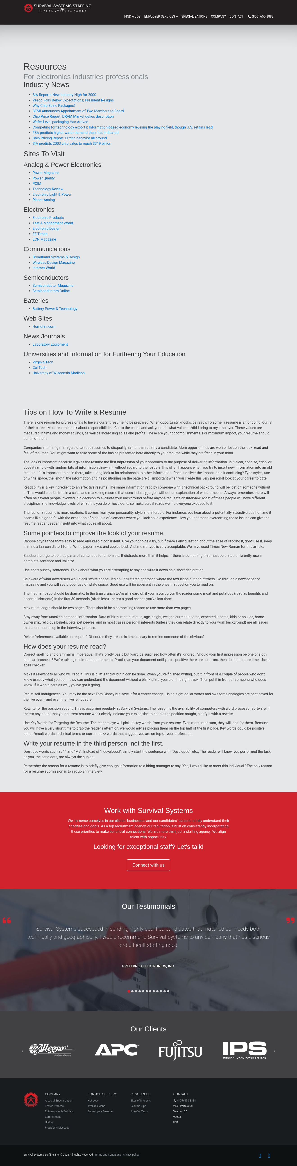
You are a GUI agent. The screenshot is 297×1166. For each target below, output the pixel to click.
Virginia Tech (43, 362)
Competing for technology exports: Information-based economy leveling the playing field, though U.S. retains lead (123, 127)
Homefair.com (44, 326)
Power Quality (44, 178)
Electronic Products (48, 218)
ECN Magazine (44, 239)
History (49, 1122)
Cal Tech (39, 367)
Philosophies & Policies (59, 1111)
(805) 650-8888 (186, 1100)
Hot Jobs (93, 1100)
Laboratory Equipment (50, 344)
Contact (236, 16)
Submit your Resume (100, 1111)
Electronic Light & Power (52, 194)
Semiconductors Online (51, 291)
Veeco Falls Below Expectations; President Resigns (73, 100)
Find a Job (132, 16)
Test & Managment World (53, 223)
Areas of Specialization (59, 1100)
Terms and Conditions (108, 1154)
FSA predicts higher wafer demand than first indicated (75, 133)
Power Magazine (46, 173)
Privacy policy (131, 1154)
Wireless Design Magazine (54, 262)
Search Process (54, 1106)
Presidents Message (57, 1127)
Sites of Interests (141, 1100)
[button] (22, 1050)
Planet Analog (44, 200)
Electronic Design (47, 228)
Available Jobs (96, 1106)
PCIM (37, 183)
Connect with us (148, 865)
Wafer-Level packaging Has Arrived (60, 122)
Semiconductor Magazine (53, 285)
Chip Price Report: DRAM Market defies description (73, 116)
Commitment (53, 1116)
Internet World (44, 268)
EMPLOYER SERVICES (159, 16)
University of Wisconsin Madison (59, 373)
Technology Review (48, 189)
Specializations (194, 16)
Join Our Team (139, 1111)
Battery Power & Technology (55, 309)
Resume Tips (138, 1106)
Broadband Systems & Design (56, 257)
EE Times (40, 234)
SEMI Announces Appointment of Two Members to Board (78, 111)
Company (218, 16)
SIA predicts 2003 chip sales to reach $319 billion (72, 143)
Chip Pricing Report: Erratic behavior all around (70, 138)
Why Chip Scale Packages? (54, 105)
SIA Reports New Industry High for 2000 (64, 95)
